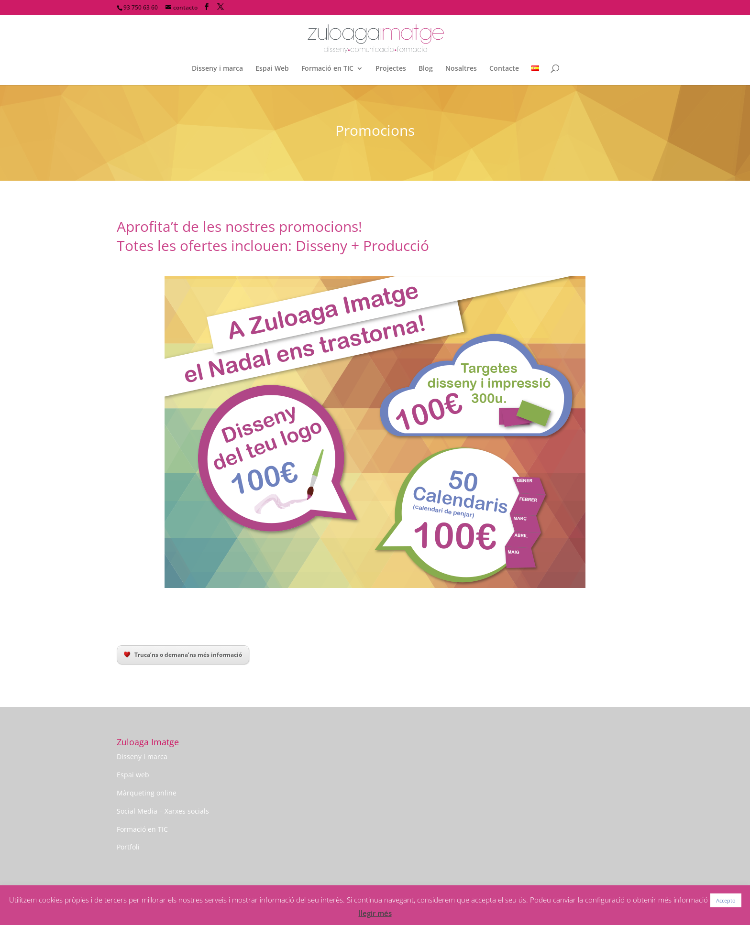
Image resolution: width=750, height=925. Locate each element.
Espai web (133, 774)
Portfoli (128, 846)
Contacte (504, 69)
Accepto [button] (726, 900)
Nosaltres (461, 69)
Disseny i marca (217, 69)
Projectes (390, 69)
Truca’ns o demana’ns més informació (183, 655)
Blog (426, 69)
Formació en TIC (327, 69)
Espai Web (272, 69)
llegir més (375, 913)
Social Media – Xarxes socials (163, 811)
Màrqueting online (146, 792)
